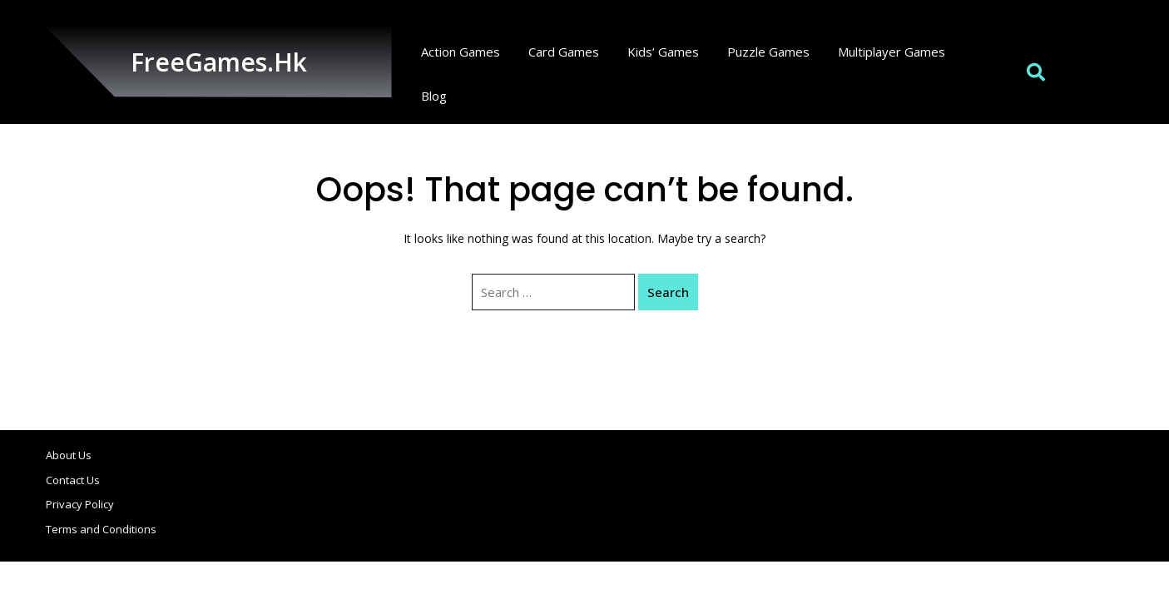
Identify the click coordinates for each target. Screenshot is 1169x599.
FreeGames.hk (219, 62)
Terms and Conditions (101, 529)
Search (668, 292)
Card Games (563, 51)
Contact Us (73, 480)
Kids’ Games (663, 51)
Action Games (460, 51)
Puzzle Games (768, 51)
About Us (69, 455)
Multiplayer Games (891, 51)
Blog (434, 95)
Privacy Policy (80, 504)
